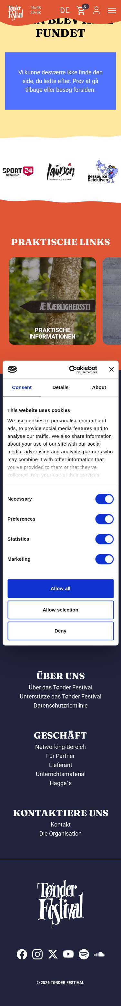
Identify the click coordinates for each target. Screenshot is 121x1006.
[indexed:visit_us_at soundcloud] (99, 954)
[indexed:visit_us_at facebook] (22, 954)
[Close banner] (111, 369)
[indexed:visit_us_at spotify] (84, 954)
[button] (15, 13)
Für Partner (60, 755)
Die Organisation (60, 833)
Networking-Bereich (60, 746)
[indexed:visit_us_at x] (53, 954)
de (65, 10)
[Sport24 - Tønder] (28, 171)
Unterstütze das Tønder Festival (60, 696)
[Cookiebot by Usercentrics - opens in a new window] (72, 369)
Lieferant (60, 765)
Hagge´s (61, 783)
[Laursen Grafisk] (71, 171)
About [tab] (99, 387)
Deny (60, 630)
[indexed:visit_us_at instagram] (37, 954)
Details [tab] (61, 387)
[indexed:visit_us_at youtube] (68, 954)
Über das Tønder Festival (60, 687)
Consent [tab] (22, 387)
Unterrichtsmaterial (61, 774)
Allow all (61, 588)
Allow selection (60, 609)
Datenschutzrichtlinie (61, 705)
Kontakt (61, 824)
